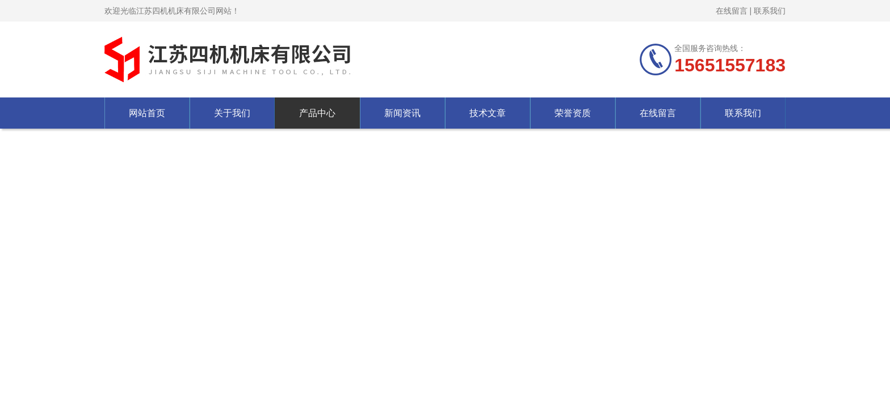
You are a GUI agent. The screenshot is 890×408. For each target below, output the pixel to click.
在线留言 (732, 10)
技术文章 (487, 113)
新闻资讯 (402, 113)
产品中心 (317, 113)
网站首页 (147, 113)
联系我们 (770, 10)
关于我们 (232, 113)
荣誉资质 (573, 113)
